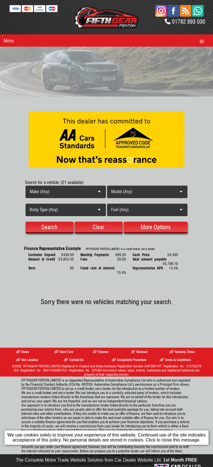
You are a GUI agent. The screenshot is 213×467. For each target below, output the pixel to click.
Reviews (139, 352)
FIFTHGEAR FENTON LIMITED (42, 366)
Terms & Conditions (175, 360)
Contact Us (73, 360)
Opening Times (182, 352)
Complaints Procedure (129, 360)
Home (22, 352)
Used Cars (63, 352)
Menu (9, 41)
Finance (100, 352)
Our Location (27, 360)
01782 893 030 (188, 21)
